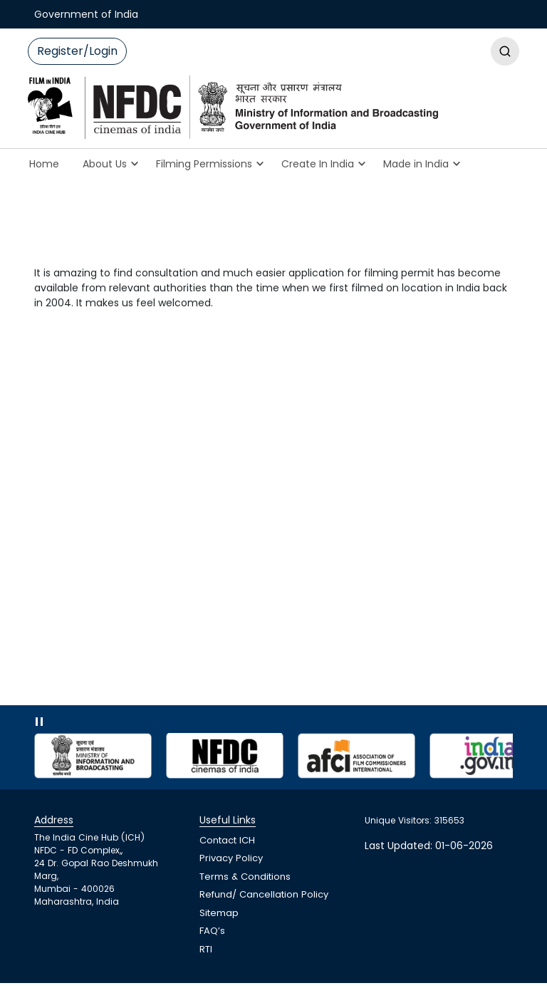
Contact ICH (227, 840)
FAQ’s (212, 930)
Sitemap (219, 913)
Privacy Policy (231, 858)
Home (44, 164)
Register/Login (77, 51)
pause (43, 724)
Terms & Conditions (245, 876)
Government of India (86, 14)
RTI (205, 949)
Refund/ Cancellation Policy (263, 894)
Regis (505, 51)
